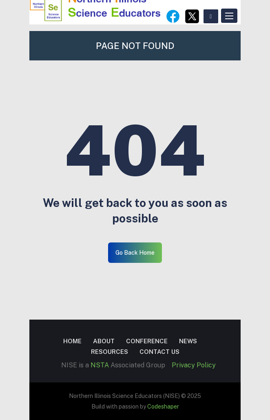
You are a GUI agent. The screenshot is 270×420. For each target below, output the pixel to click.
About (104, 341)
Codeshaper (163, 406)
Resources (109, 351)
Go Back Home (135, 252)
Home (72, 341)
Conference (147, 341)
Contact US (159, 351)
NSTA (100, 365)
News (188, 341)
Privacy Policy (194, 365)
